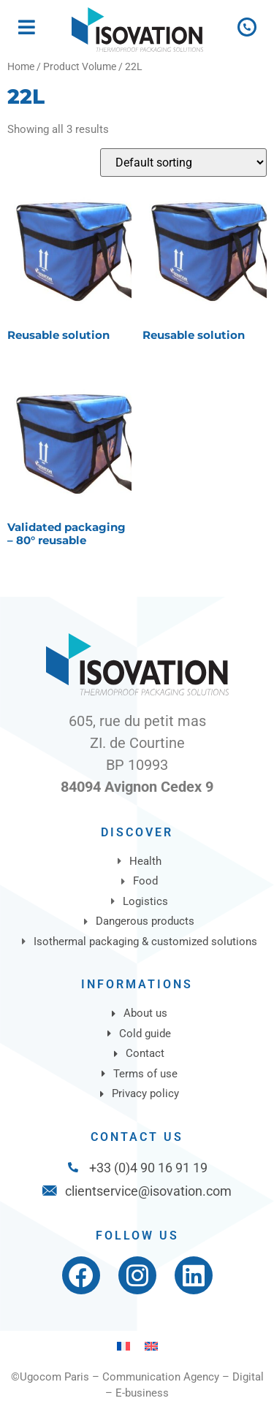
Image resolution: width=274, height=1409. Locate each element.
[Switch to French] (123, 1346)
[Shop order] (183, 162)
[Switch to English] (151, 1346)
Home (20, 66)
